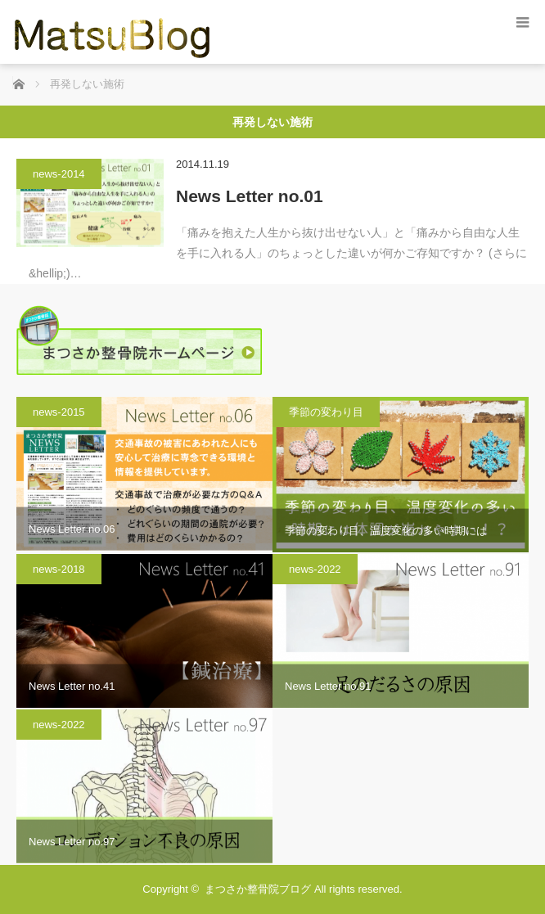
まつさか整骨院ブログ (258, 889)
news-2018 (59, 569)
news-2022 (315, 569)
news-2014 (59, 174)
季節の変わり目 (326, 412)
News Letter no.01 (249, 196)
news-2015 (59, 412)
